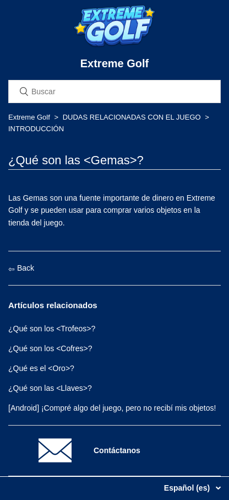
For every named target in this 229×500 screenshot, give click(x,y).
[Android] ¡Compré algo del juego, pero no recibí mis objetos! (112, 408)
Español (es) (188, 487)
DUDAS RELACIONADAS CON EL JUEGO (132, 117)
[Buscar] (114, 91)
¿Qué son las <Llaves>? (50, 388)
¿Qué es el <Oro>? (41, 368)
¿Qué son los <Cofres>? (50, 348)
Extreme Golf (29, 117)
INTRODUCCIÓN (36, 129)
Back (21, 268)
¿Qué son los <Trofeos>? (51, 328)
